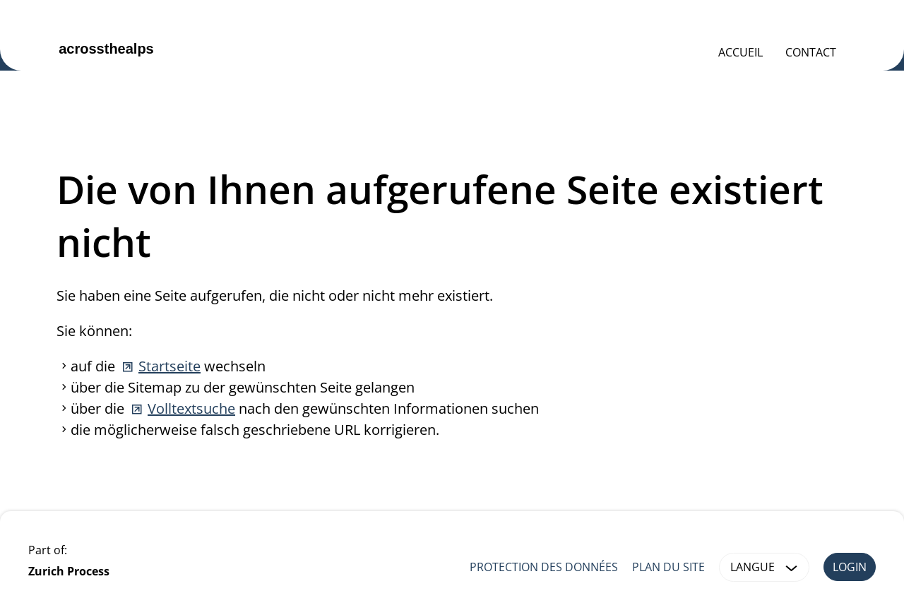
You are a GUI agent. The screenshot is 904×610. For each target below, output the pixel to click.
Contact (810, 52)
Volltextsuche (191, 408)
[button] (791, 567)
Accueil (740, 52)
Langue (766, 567)
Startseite (169, 366)
